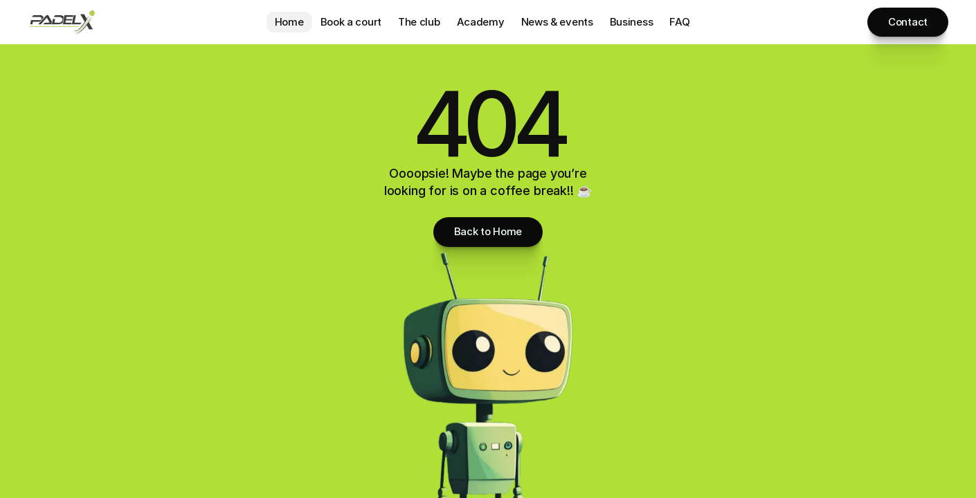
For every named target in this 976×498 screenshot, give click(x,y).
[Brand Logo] (62, 22)
